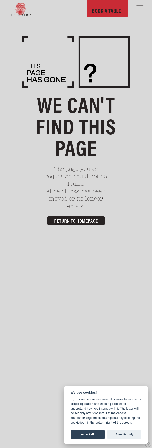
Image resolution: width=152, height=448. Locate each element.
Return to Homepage (76, 221)
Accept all (87, 434)
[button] (140, 7)
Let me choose (116, 413)
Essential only (124, 434)
